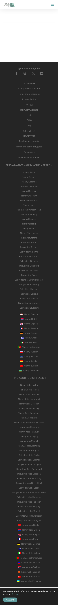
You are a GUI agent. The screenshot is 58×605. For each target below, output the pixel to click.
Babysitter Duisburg (29, 265)
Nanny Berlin (29, 172)
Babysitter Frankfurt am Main (29, 279)
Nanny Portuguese (29, 347)
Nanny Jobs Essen (29, 417)
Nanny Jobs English (29, 534)
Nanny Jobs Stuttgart (29, 450)
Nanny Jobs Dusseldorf (29, 413)
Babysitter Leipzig (29, 293)
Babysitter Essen (29, 275)
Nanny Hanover (29, 219)
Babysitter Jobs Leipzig (29, 506)
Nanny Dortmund (29, 186)
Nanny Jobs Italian (29, 553)
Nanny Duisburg (29, 195)
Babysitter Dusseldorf (29, 270)
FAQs (29, 120)
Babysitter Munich (29, 298)
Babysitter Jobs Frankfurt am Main (29, 492)
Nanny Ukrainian (29, 370)
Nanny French (29, 328)
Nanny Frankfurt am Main (29, 209)
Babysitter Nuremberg (29, 303)
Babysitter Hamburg (29, 284)
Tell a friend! (29, 131)
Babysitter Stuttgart (29, 307)
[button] (52, 4)
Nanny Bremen (29, 177)
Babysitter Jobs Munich (29, 511)
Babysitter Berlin (29, 242)
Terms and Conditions (29, 93)
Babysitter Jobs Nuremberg (29, 515)
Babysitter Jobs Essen (29, 487)
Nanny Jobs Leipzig (29, 436)
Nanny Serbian (29, 356)
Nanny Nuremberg (29, 233)
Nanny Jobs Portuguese (29, 557)
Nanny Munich (29, 228)
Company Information (29, 88)
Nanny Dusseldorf (29, 200)
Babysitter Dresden (29, 261)
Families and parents (29, 141)
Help (29, 114)
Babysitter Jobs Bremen (29, 459)
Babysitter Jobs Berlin (29, 455)
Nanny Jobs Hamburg (29, 427)
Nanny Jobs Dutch (29, 529)
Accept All (10, 600)
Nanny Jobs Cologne (29, 394)
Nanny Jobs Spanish (29, 571)
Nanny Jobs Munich (29, 441)
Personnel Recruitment (29, 157)
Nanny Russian (29, 351)
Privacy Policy (29, 99)
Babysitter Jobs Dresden (29, 473)
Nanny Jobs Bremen (29, 389)
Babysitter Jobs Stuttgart (29, 520)
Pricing (29, 104)
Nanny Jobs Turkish (29, 576)
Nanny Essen (29, 205)
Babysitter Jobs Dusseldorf (29, 483)
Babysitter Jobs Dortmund (29, 469)
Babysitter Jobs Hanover (29, 501)
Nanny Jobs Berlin (29, 385)
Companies (29, 152)
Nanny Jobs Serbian (29, 567)
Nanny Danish (29, 314)
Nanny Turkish (29, 365)
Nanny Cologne (29, 181)
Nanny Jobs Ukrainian (29, 581)
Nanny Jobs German (29, 543)
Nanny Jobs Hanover (29, 431)
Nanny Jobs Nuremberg (29, 445)
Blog (29, 125)
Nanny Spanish (29, 361)
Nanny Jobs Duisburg (29, 408)
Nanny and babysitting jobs (29, 146)
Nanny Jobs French (29, 539)
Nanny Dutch (29, 319)
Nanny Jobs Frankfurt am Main (29, 422)
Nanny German (29, 333)
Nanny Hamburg (29, 214)
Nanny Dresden (29, 191)
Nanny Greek (29, 337)
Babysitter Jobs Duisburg (29, 478)
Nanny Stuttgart (29, 237)
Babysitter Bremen (29, 247)
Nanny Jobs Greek (29, 548)
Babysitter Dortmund (29, 256)
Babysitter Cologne (29, 251)
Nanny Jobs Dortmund (29, 399)
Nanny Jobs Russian (29, 562)
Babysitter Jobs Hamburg (29, 497)
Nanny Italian (29, 342)
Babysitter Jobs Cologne (29, 464)
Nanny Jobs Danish (29, 525)
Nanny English (29, 323)
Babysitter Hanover (29, 289)
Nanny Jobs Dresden (29, 403)
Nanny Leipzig (29, 223)
